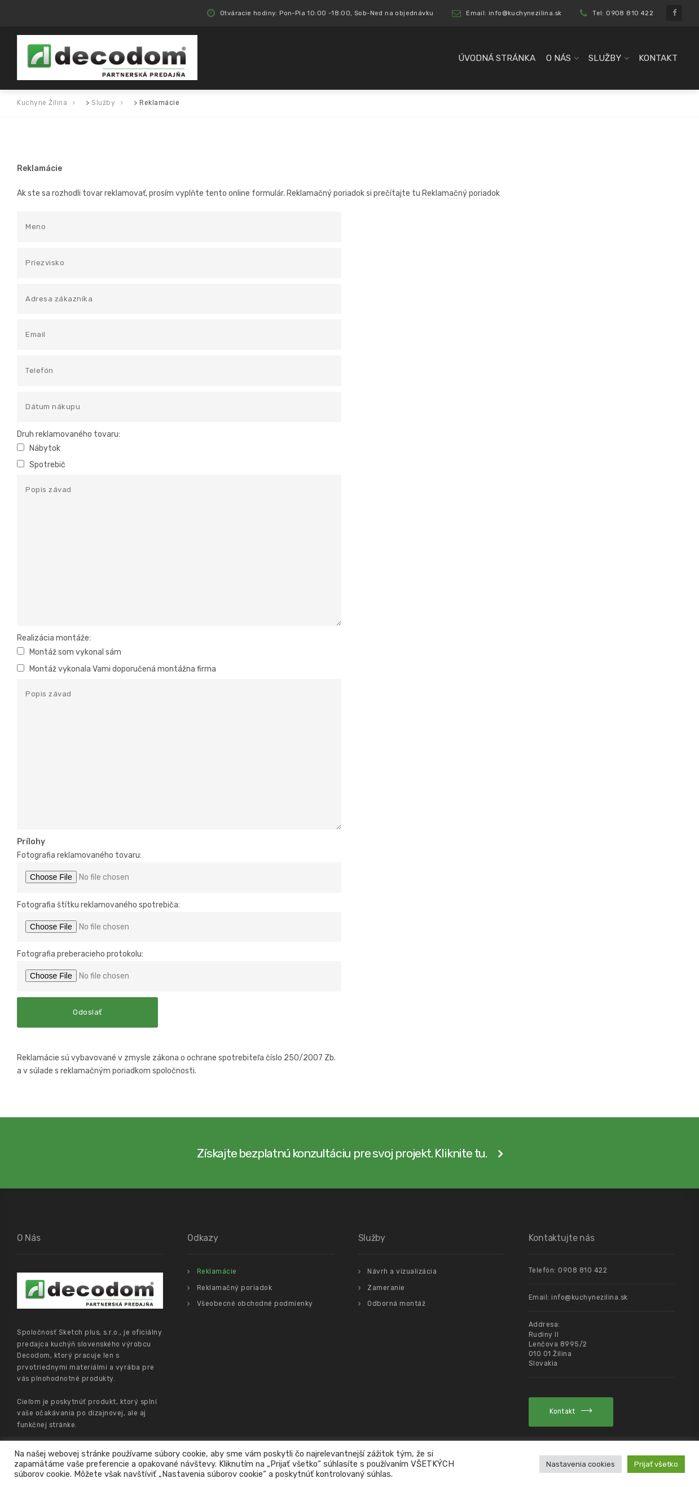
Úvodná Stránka (496, 58)
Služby (604, 58)
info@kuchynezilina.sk (589, 1297)
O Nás (558, 58)
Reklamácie (217, 1271)
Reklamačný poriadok (461, 193)
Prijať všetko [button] (656, 1464)
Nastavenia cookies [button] (580, 1464)
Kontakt (658, 58)
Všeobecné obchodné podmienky (255, 1304)
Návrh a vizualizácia (402, 1271)
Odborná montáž (396, 1304)
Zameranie (386, 1288)
